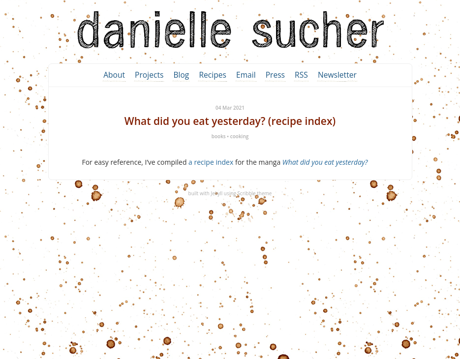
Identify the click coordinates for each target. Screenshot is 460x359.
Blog (181, 74)
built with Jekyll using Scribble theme (230, 193)
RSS (301, 74)
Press (275, 74)
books (219, 136)
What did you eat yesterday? (325, 162)
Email (246, 74)
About (114, 74)
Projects (149, 74)
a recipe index (210, 162)
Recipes (212, 74)
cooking (239, 136)
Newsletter (337, 74)
